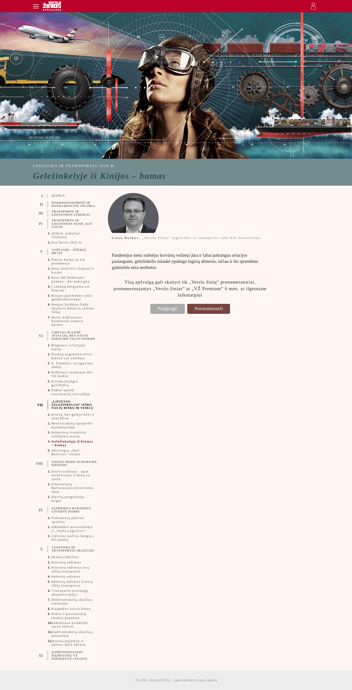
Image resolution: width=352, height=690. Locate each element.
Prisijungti (167, 308)
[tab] (69, 196)
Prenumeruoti (209, 308)
